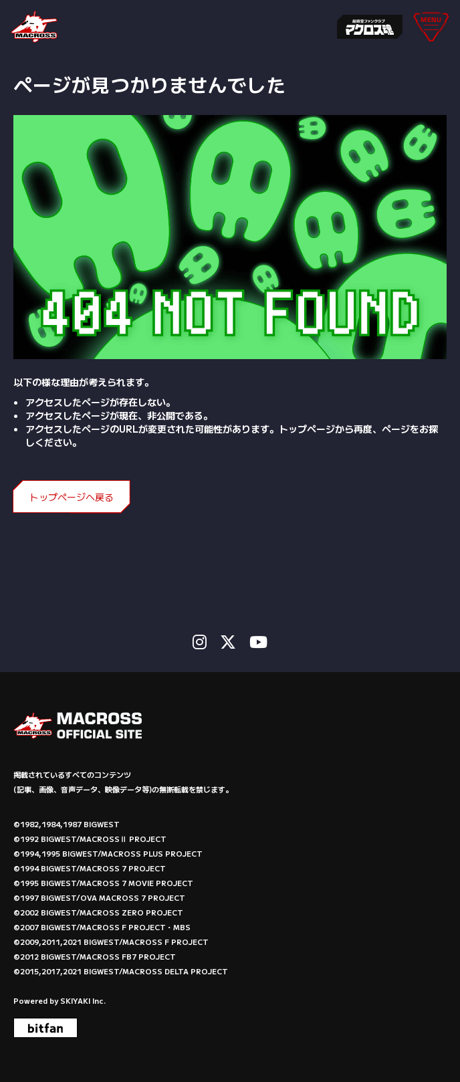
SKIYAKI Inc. (83, 1000)
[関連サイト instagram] (200, 641)
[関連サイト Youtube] (258, 641)
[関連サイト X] (228, 641)
